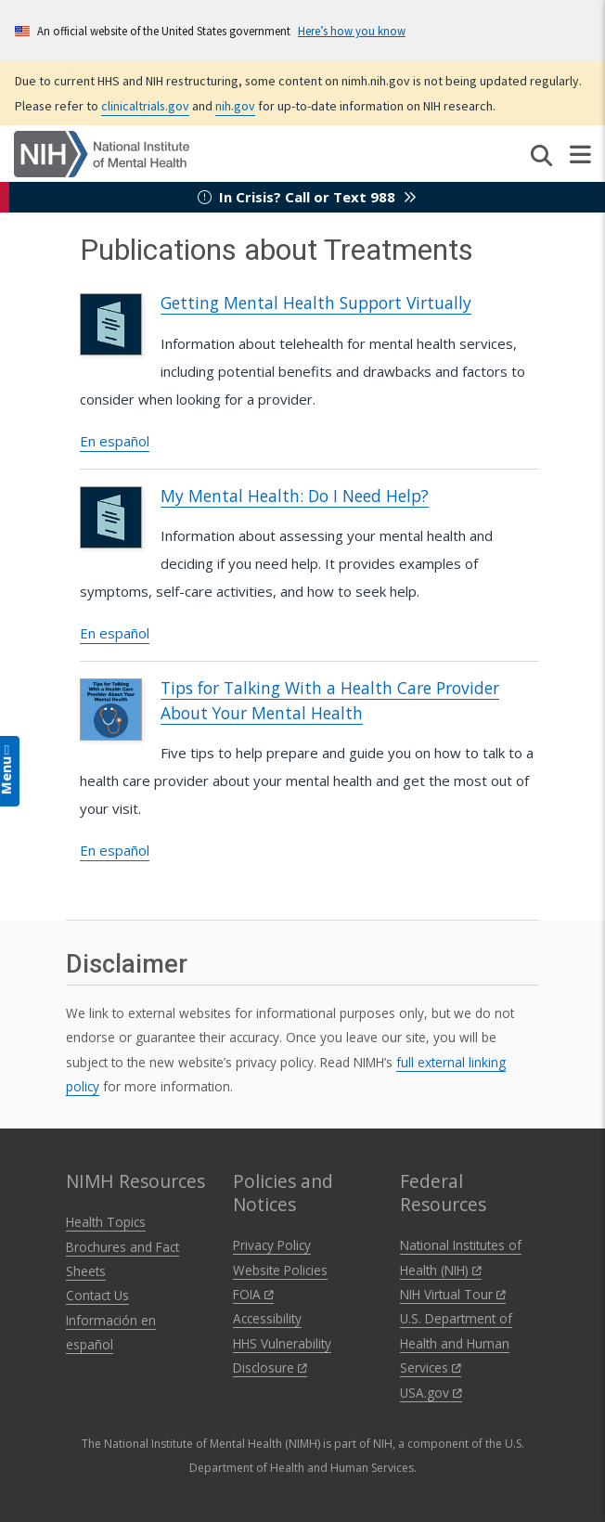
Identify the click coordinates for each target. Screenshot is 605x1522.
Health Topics (106, 1222)
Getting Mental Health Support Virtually (316, 302)
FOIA (253, 1294)
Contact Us (97, 1295)
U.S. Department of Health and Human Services (456, 1342)
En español (114, 441)
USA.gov (431, 1392)
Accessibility (267, 1318)
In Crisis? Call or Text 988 (307, 196)
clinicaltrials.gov (145, 105)
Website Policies (280, 1270)
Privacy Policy (272, 1245)
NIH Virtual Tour (453, 1294)
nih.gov (235, 105)
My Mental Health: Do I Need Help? (295, 495)
